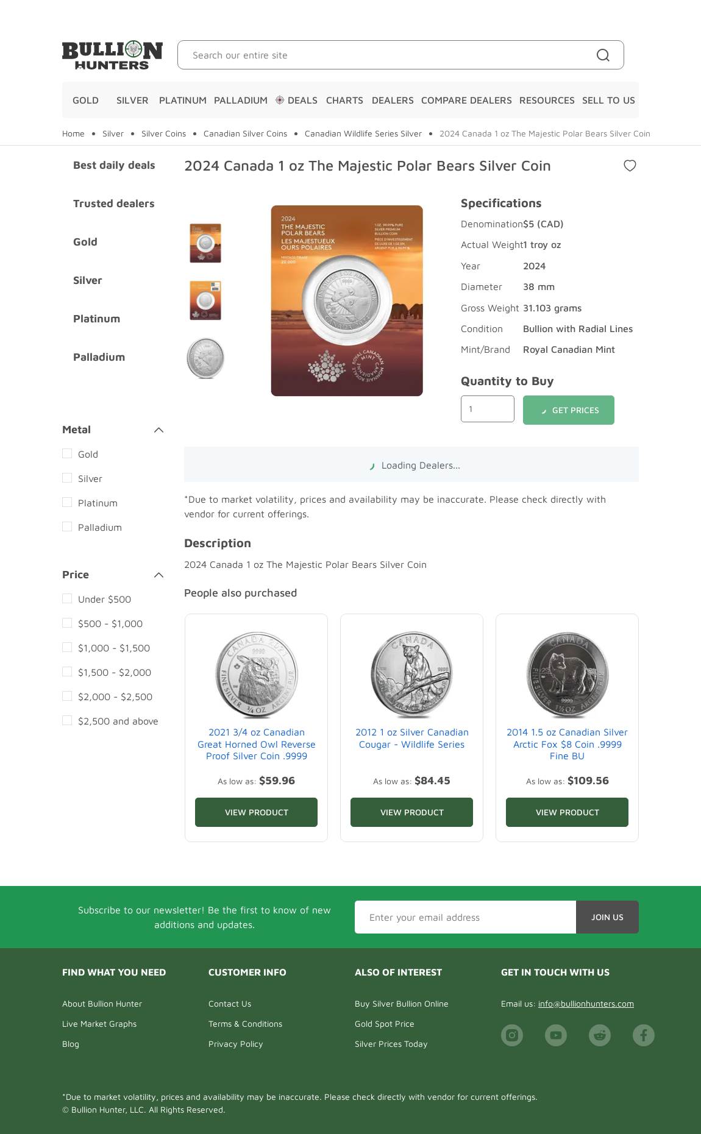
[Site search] (605, 54)
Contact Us (229, 1003)
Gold (86, 99)
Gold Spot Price (385, 1023)
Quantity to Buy (507, 381)
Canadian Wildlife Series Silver (363, 133)
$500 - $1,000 (110, 623)
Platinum (183, 99)
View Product (256, 812)
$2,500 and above (118, 720)
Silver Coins (163, 133)
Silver (132, 99)
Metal (112, 429)
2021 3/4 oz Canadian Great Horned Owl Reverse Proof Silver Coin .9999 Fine (256, 749)
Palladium (241, 99)
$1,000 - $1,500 (114, 647)
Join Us (607, 917)
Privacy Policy (235, 1043)
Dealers (393, 99)
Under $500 (104, 599)
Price (112, 574)
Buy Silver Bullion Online (402, 1003)
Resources (547, 99)
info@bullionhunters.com (586, 1003)
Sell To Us (608, 99)
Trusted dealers (114, 203)
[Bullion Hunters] (112, 54)
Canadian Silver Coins (245, 133)
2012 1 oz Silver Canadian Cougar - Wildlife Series (412, 737)
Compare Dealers (466, 99)
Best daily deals (114, 164)
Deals (296, 99)
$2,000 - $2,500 (115, 696)
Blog (70, 1043)
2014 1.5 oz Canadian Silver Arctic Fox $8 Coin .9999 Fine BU (567, 743)
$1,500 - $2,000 (114, 672)
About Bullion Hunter (102, 1003)
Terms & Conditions (245, 1023)
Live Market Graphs (99, 1023)
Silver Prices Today (391, 1043)
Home (73, 133)
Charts (344, 99)
